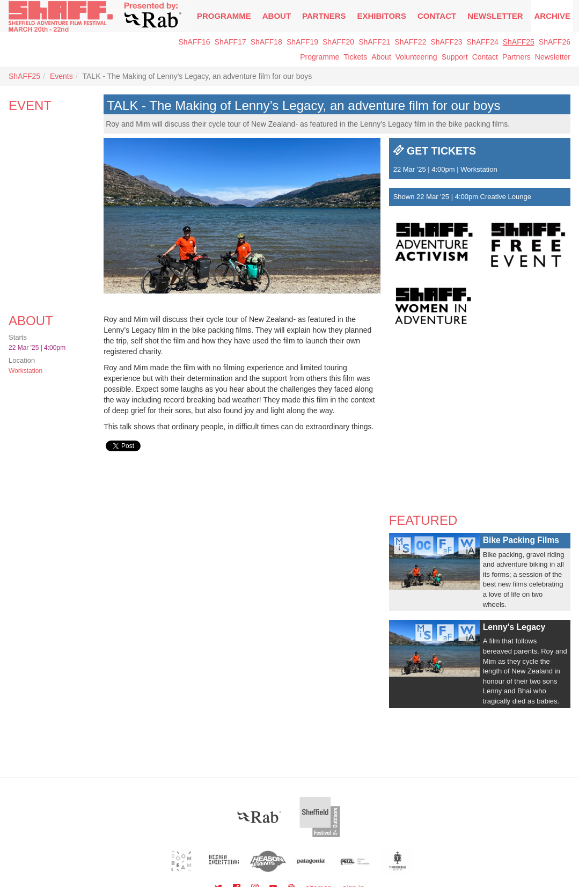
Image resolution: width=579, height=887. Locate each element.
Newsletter (552, 57)
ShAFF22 (410, 42)
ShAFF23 (446, 42)
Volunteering (416, 57)
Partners (324, 15)
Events (61, 76)
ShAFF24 (483, 42)
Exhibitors (381, 15)
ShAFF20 (338, 42)
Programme (319, 57)
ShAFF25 (518, 42)
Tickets (355, 57)
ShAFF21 (374, 42)
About (276, 15)
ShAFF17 (230, 42)
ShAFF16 (194, 42)
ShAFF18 (266, 42)
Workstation (25, 371)
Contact (436, 15)
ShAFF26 (554, 42)
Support (455, 57)
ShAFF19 (302, 42)
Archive (552, 15)
